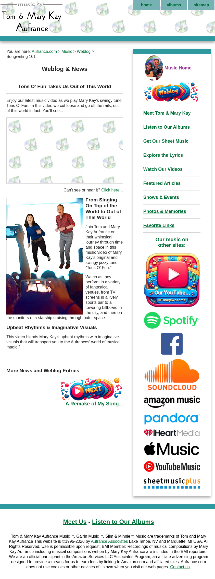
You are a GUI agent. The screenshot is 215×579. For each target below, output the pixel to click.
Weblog (84, 51)
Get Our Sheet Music (165, 141)
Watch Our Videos (163, 169)
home (146, 5)
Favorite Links (158, 225)
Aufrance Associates (109, 541)
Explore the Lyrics (163, 155)
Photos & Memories (164, 211)
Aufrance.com (44, 51)
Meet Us (74, 521)
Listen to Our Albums (166, 127)
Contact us (179, 567)
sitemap (201, 5)
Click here (110, 190)
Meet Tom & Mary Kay (167, 113)
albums (174, 5)
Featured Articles (162, 183)
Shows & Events (161, 197)
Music (66, 51)
